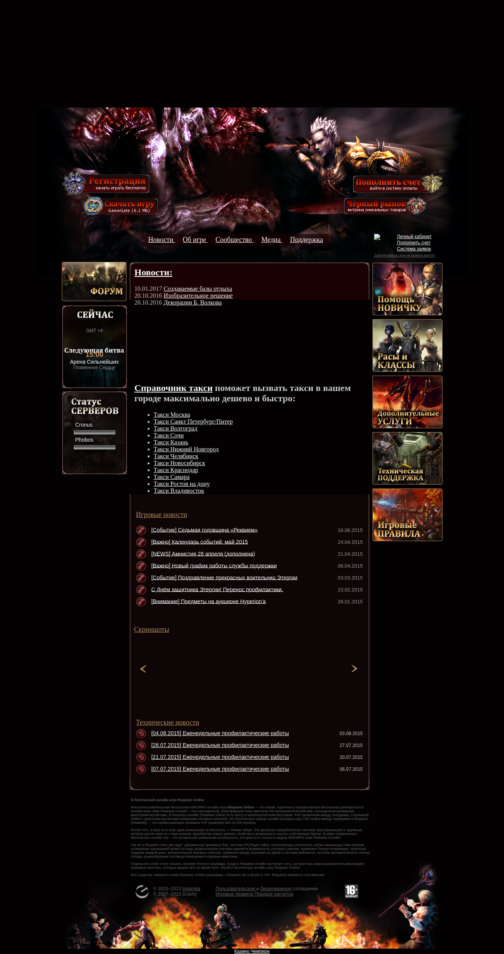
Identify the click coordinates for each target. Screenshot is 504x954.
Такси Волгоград (176, 428)
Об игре (195, 239)
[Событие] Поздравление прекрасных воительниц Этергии (224, 577)
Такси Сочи (169, 435)
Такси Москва (172, 414)
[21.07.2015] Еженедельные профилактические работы (220, 757)
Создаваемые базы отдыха (198, 288)
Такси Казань (171, 442)
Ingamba (191, 888)
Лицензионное (276, 888)
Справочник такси (174, 388)
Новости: (154, 272)
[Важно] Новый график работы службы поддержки (213, 565)
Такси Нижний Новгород (186, 449)
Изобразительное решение (198, 295)
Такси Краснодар (176, 470)
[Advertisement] (252, 54)
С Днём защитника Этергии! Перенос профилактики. (217, 589)
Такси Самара (172, 477)
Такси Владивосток (179, 490)
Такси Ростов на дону (182, 483)
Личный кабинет (414, 236)
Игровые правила (235, 894)
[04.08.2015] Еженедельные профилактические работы (220, 733)
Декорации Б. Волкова (193, 302)
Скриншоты (152, 629)
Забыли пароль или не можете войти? (404, 255)
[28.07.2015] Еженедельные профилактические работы (220, 745)
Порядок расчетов (273, 894)
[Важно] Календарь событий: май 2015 (199, 541)
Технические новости (168, 722)
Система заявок (414, 249)
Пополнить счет (414, 242)
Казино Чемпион (252, 951)
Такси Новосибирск (179, 463)
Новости (161, 239)
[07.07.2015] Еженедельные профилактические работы (220, 769)
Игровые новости (161, 514)
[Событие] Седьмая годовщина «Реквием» (204, 530)
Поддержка (306, 239)
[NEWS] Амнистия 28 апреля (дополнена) (203, 553)
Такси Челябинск (176, 456)
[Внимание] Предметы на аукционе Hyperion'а (208, 601)
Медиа (272, 239)
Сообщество (234, 239)
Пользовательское (236, 888)
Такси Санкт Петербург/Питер (193, 421)
